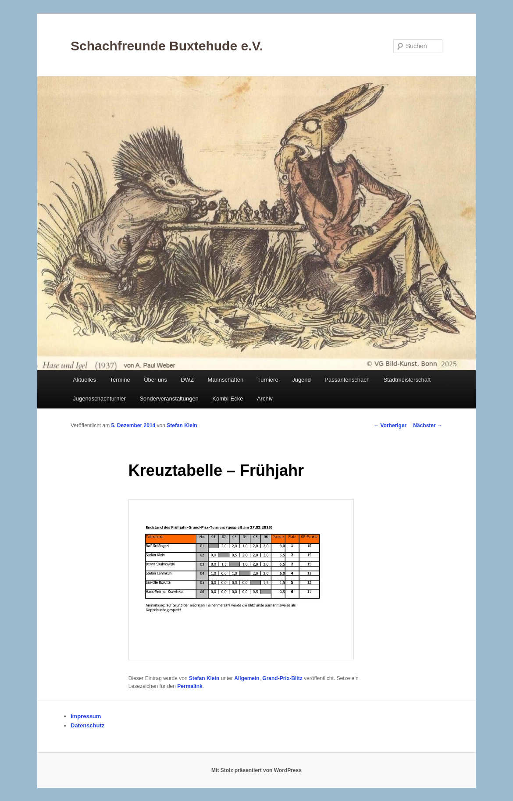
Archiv (265, 398)
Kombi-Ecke (227, 398)
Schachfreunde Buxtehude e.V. (167, 46)
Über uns (155, 379)
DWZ (187, 379)
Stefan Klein (182, 425)
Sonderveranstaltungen (168, 398)
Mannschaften (226, 379)
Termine (120, 379)
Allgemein (246, 678)
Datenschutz (87, 725)
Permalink (189, 686)
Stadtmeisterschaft (407, 379)
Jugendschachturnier (99, 398)
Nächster (427, 425)
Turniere (267, 379)
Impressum (86, 716)
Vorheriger (390, 425)
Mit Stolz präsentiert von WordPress (256, 770)
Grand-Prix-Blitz (282, 678)
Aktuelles (84, 379)
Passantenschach (347, 379)
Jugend (301, 379)
